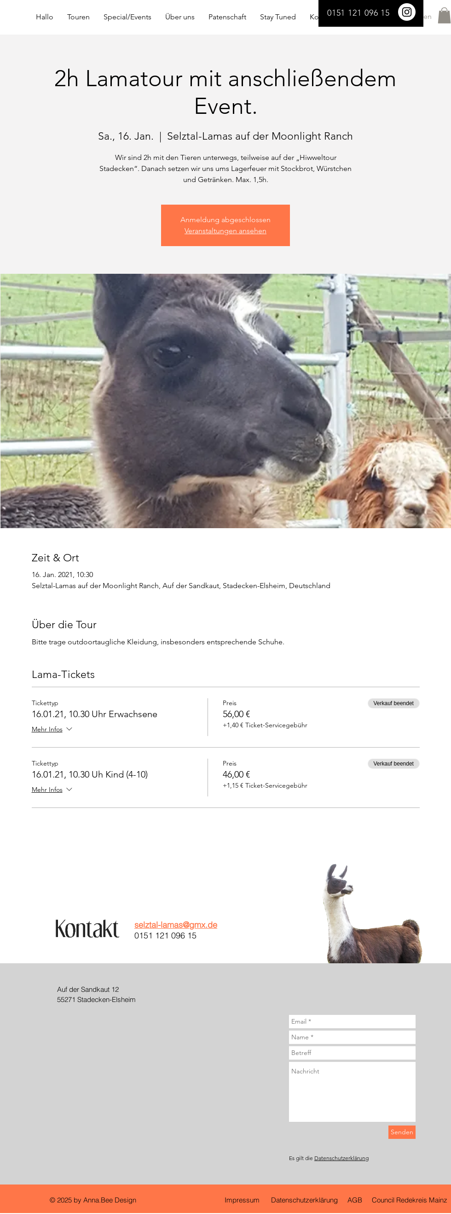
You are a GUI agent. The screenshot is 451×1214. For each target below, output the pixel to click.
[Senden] (402, 1132)
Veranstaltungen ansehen (225, 230)
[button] (444, 15)
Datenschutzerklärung (341, 1158)
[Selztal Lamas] (407, 12)
